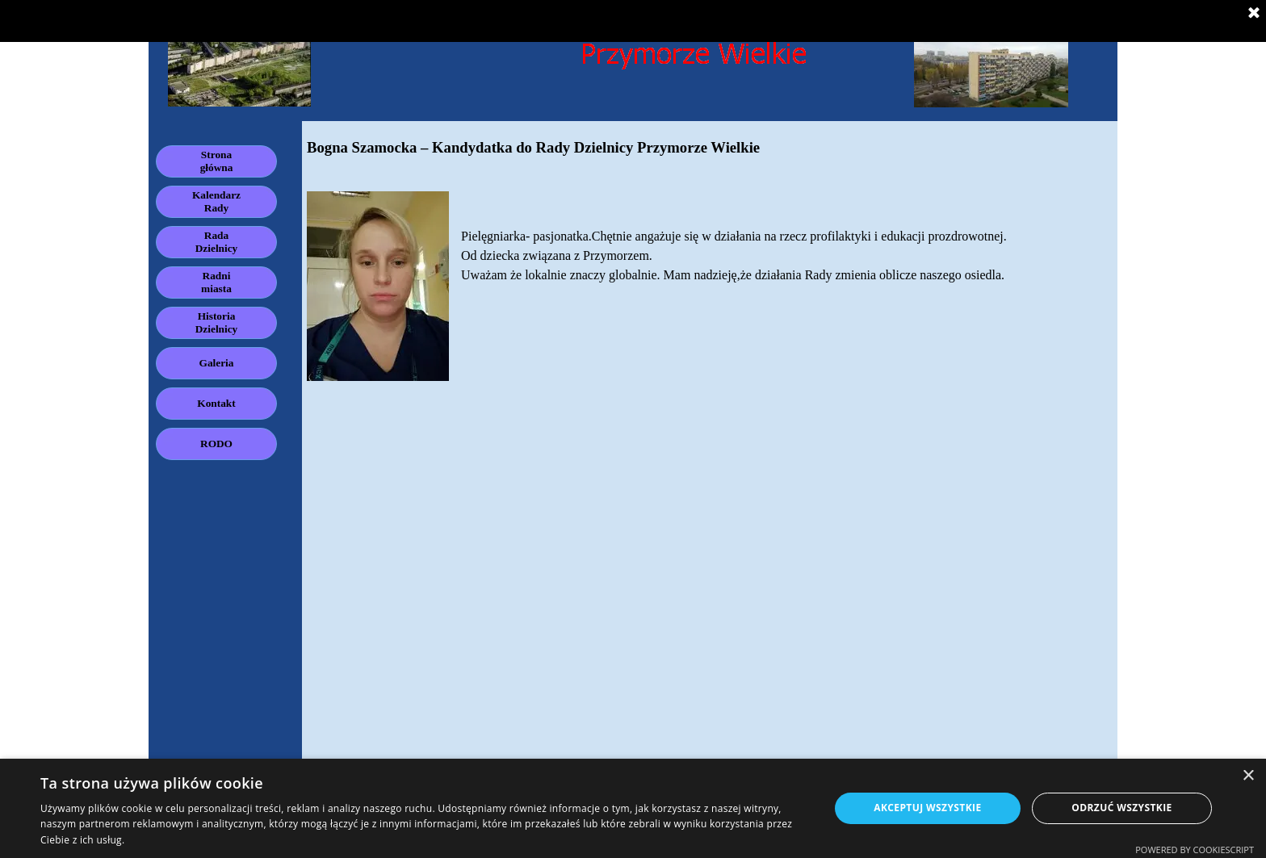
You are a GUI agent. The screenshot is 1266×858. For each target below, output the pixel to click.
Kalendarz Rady (216, 201)
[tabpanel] (710, 258)
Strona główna (216, 161)
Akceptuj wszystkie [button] (927, 807)
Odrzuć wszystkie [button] (1121, 807)
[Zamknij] (1254, 13)
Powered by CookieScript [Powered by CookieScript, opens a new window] (1194, 849)
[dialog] (633, 808)
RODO (216, 443)
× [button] (1248, 776)
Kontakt (216, 403)
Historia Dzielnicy (216, 322)
